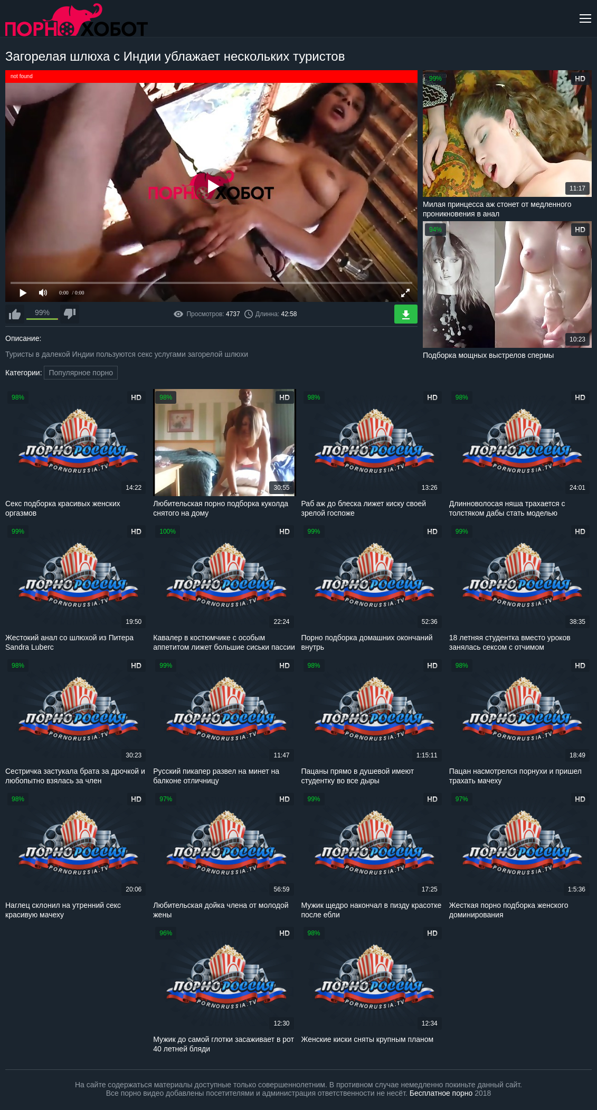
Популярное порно (81, 372)
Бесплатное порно (441, 1093)
